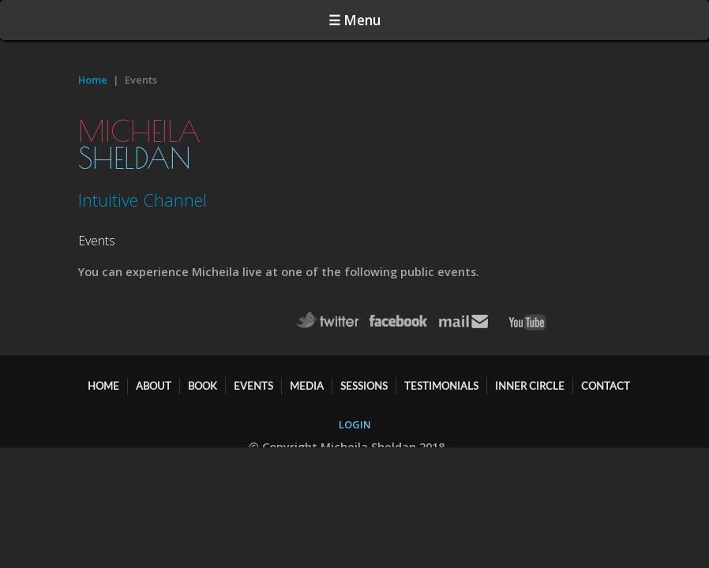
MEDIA (307, 379)
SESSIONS (364, 379)
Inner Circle (530, 379)
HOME (103, 379)
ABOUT (153, 379)
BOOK (202, 379)
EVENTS (253, 379)
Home (92, 57)
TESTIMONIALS (441, 379)
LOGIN (355, 418)
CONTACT (605, 379)
